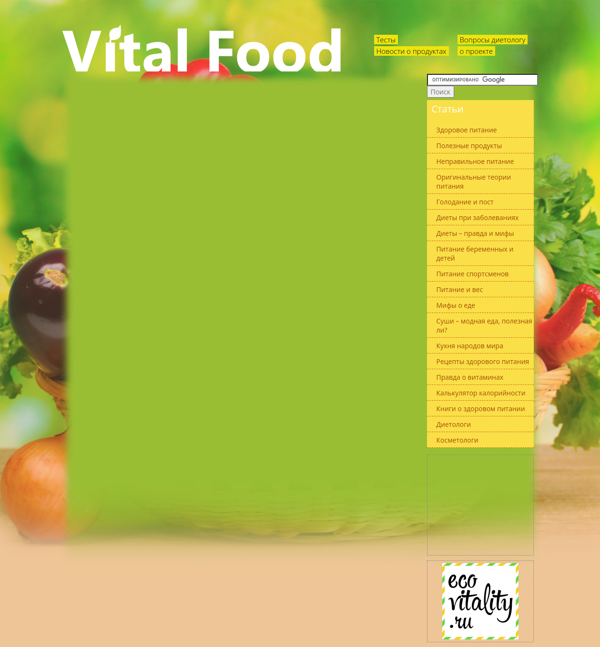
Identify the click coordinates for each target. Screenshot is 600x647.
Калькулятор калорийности (481, 392)
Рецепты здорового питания (483, 361)
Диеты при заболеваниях (478, 217)
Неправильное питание (475, 161)
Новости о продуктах (411, 51)
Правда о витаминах (470, 377)
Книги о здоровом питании (481, 408)
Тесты (386, 39)
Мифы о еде (456, 305)
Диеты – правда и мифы (475, 233)
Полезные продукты (469, 145)
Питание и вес (460, 289)
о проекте (476, 51)
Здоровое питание (467, 129)
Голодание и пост (465, 201)
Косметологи (457, 440)
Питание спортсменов (473, 273)
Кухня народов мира (470, 345)
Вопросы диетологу (493, 39)
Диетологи (454, 424)
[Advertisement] (480, 505)
